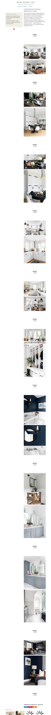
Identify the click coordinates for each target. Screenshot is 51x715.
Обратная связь (34, 701)
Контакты (20, 701)
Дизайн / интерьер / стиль (25, 2)
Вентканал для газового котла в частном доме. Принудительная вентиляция (13, 17)
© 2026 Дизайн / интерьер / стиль (10, 701)
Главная (20, 6)
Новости (25, 6)
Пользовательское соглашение (26, 701)
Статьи (30, 6)
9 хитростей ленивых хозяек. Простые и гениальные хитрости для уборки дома (13, 22)
